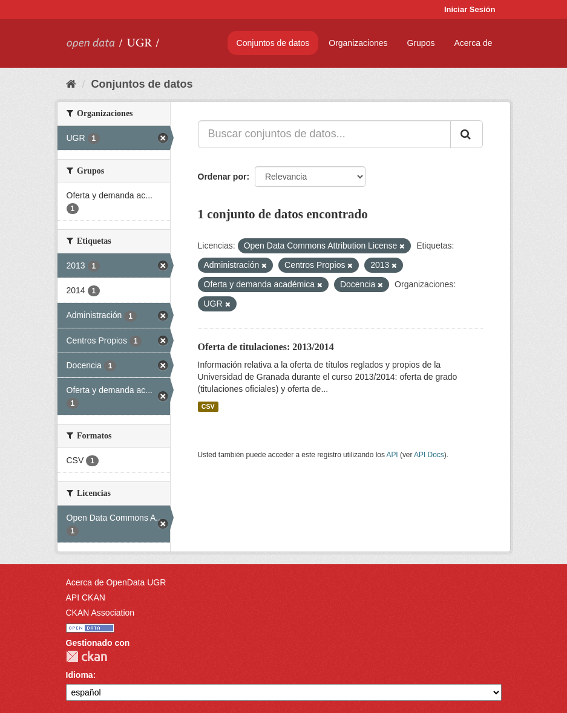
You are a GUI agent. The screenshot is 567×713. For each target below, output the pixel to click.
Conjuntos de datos (273, 43)
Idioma (79, 675)
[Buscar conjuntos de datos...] (324, 134)
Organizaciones (358, 43)
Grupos (421, 43)
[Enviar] (466, 134)
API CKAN (85, 597)
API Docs (429, 455)
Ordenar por (222, 176)
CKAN (86, 656)
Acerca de (473, 43)
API (392, 455)
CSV (208, 406)
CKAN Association (100, 612)
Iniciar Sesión (470, 9)
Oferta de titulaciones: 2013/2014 (266, 347)
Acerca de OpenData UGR (116, 582)
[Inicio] (71, 84)
